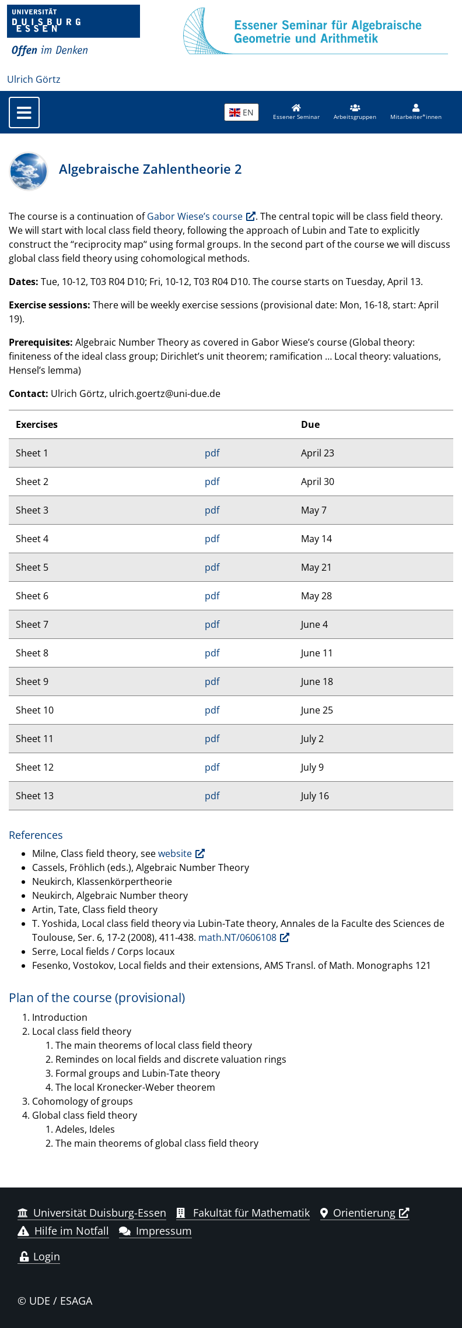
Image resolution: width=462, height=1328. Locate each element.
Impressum (155, 1231)
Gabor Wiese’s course (195, 216)
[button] (355, 112)
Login (39, 1256)
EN (241, 112)
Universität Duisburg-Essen (92, 1213)
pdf (212, 453)
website (175, 853)
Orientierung (358, 1213)
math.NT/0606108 (237, 937)
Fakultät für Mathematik (243, 1213)
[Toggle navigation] (24, 112)
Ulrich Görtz (34, 79)
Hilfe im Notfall (63, 1231)
